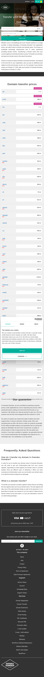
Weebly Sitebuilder (22, 646)
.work (4, 246)
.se (3, 92)
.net (3, 130)
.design (5, 215)
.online (4, 161)
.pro (3, 153)
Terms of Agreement (22, 571)
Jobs (22, 560)
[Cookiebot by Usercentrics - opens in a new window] (34, 319)
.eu (3, 115)
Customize (22, 356)
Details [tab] (22, 324)
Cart (39, 1)
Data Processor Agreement (22, 574)
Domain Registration (22, 600)
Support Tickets (22, 593)
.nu (3, 107)
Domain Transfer (22, 604)
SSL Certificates (22, 618)
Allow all (22, 350)
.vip (3, 177)
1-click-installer (22, 629)
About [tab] (36, 324)
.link (3, 377)
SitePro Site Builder (22, 650)
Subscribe (39, 541)
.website (5, 300)
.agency (5, 385)
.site (3, 269)
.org (3, 122)
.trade (4, 370)
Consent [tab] (7, 324)
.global (4, 277)
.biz (3, 146)
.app (4, 393)
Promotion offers (22, 625)
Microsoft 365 (22, 621)
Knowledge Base (22, 589)
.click (4, 362)
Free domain (38, 88)
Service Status (22, 582)
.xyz (3, 254)
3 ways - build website (22, 632)
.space (4, 207)
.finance (5, 285)
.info (4, 138)
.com (4, 99)
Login (32, 1)
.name (4, 223)
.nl (3, 192)
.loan (4, 316)
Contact (22, 564)
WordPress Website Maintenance (22, 643)
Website (22, 636)
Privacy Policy (22, 567)
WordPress (22, 653)
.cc (3, 231)
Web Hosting (22, 611)
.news (4, 262)
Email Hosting (22, 614)
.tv (3, 200)
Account (22, 586)
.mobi (4, 292)
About (22, 557)
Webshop (22, 639)
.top (3, 238)
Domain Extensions (22, 607)
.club (4, 169)
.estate (4, 308)
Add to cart (22, 38)
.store (4, 184)
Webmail (27, 1)
